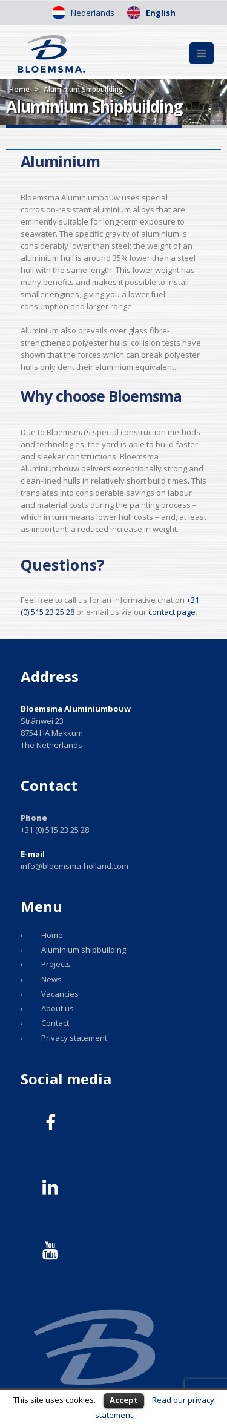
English (160, 12)
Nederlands (91, 12)
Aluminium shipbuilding (83, 949)
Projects (56, 964)
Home (19, 89)
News (51, 979)
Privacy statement (74, 1037)
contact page (172, 611)
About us (57, 1008)
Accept (124, 1399)
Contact (55, 1022)
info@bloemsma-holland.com (74, 866)
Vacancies (60, 993)
